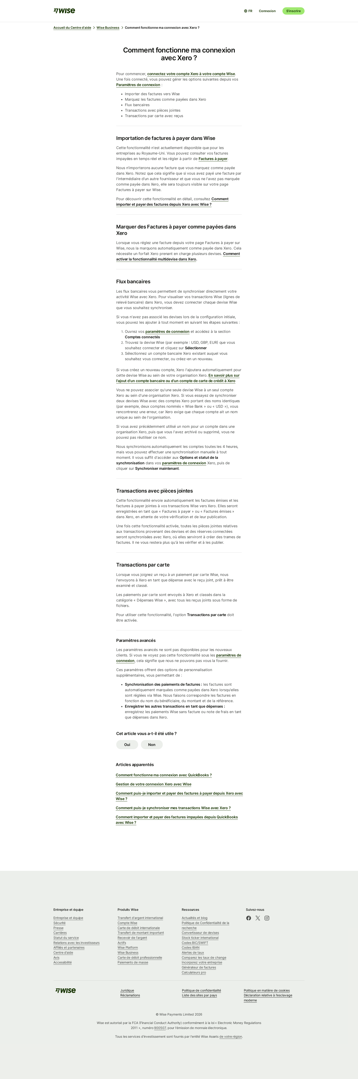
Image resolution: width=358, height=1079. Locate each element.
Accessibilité (62, 962)
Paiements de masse (133, 962)
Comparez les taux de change (204, 957)
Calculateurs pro (194, 972)
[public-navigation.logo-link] (65, 992)
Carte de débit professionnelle (140, 957)
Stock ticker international (200, 938)
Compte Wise (127, 923)
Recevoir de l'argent (132, 938)
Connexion (267, 11)
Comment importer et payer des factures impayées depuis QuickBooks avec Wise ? (177, 820)
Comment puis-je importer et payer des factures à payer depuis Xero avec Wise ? (179, 796)
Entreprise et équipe (68, 918)
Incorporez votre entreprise (202, 962)
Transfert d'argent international (140, 918)
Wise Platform (128, 947)
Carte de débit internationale (139, 928)
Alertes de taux (193, 952)
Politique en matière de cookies (267, 990)
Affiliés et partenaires (68, 947)
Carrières (60, 933)
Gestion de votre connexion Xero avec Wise (153, 784)
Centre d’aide (63, 952)
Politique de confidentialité (201, 990)
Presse (58, 928)
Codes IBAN (191, 947)
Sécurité (59, 923)
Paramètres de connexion (138, 84)
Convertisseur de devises (200, 933)
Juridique (127, 990)
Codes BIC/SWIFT (195, 943)
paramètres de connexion (167, 331)
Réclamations (130, 995)
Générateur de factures (199, 967)
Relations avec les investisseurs (76, 943)
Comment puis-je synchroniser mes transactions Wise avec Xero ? (173, 808)
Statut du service (66, 938)
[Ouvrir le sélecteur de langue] (248, 11)
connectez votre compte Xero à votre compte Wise (191, 73)
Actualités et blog (195, 918)
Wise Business (128, 952)
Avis (56, 957)
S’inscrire (293, 11)
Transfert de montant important (141, 933)
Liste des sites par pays (199, 995)
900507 (160, 1028)
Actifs (122, 943)
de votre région (230, 1036)
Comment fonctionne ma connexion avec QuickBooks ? (164, 775)
